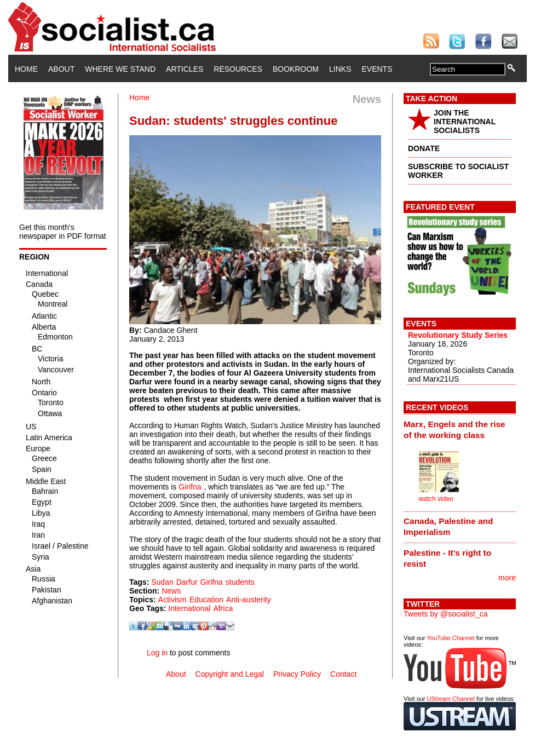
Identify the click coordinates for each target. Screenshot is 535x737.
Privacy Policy (297, 674)
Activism (172, 599)
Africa (223, 608)
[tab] (460, 429)
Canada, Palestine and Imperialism (448, 526)
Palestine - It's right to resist (447, 558)
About (61, 69)
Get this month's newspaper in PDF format (62, 231)
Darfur (187, 582)
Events (376, 69)
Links (340, 69)
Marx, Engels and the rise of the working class (454, 429)
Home (26, 69)
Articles (184, 69)
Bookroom (296, 69)
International (189, 608)
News (171, 590)
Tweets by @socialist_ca (446, 613)
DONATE (424, 148)
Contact (343, 674)
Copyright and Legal (229, 674)
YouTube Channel (450, 638)
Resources (238, 69)
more (507, 577)
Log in (157, 652)
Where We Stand (120, 69)
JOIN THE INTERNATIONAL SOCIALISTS (465, 121)
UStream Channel (451, 698)
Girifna (190, 486)
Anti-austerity (248, 599)
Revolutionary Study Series (458, 335)
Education (206, 599)
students (240, 582)
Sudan (162, 582)
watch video (435, 499)
